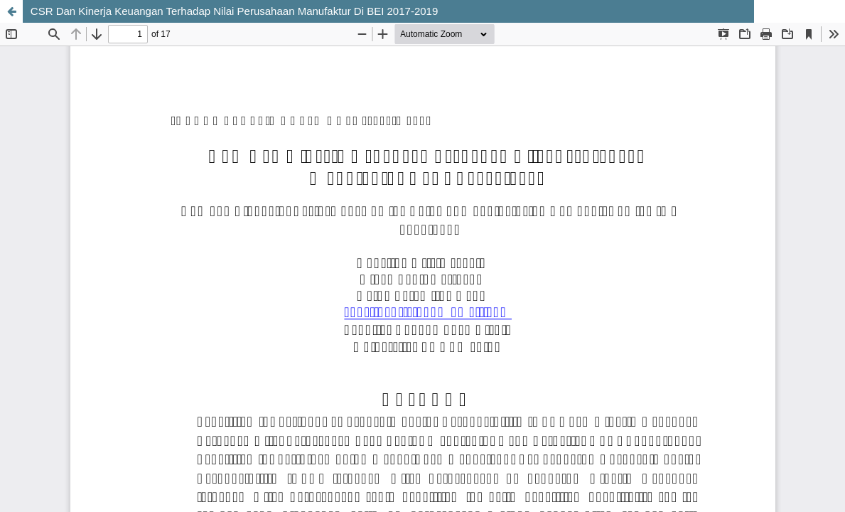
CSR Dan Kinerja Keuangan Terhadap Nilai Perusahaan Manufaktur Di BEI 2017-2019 (234, 11)
